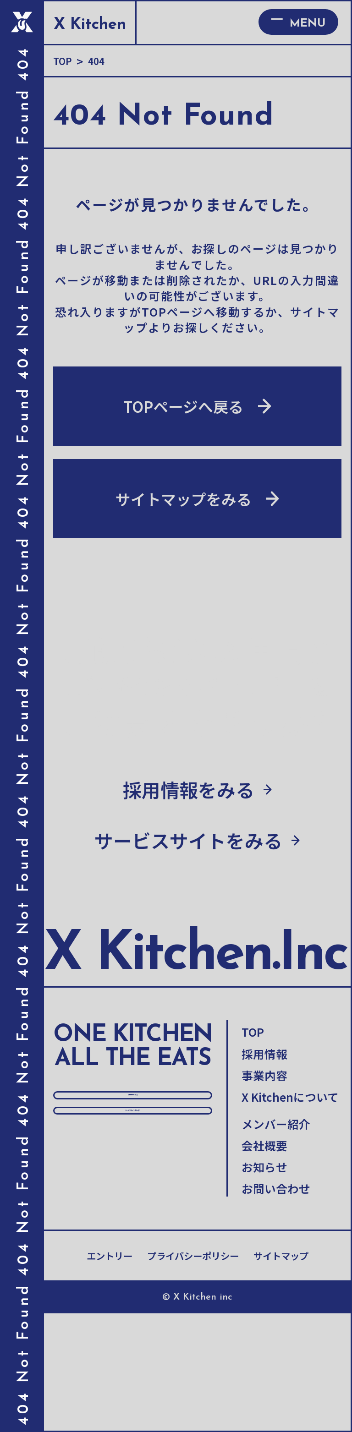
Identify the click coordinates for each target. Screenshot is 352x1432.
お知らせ (264, 1285)
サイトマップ (280, 1374)
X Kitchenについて (290, 1215)
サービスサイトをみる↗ (133, 1275)
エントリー (109, 1374)
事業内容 (264, 1194)
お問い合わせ (276, 1307)
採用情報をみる (133, 1229)
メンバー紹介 (276, 1242)
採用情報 (264, 1172)
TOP (253, 1150)
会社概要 (264, 1264)
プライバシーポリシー (193, 1374)
